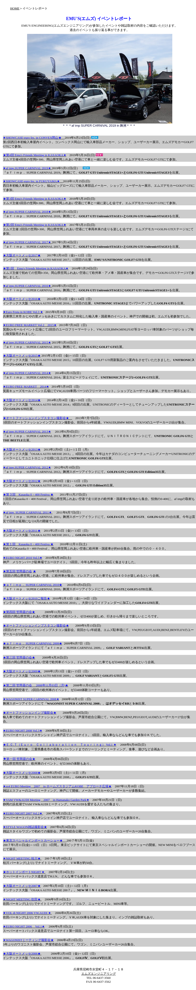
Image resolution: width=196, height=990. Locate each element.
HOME (14, 8)
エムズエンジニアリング (98, 973)
